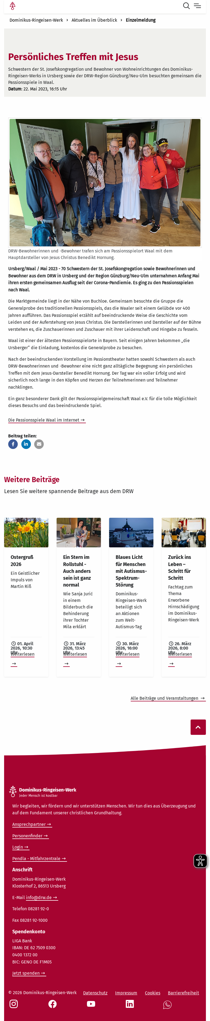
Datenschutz (95, 993)
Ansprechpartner (29, 824)
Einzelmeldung (140, 20)
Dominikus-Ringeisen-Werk (36, 20)
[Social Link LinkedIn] (131, 1007)
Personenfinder (27, 835)
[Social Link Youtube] (92, 1007)
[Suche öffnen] (187, 6)
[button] (13, 444)
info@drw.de (39, 897)
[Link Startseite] (12, 6)
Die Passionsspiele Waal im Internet (43, 420)
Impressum (126, 993)
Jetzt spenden (26, 973)
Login (17, 847)
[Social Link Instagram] (14, 1007)
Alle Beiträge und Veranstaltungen (165, 698)
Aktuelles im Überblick (94, 20)
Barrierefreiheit (183, 993)
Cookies (152, 993)
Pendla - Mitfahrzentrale (36, 858)
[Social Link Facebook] (53, 1007)
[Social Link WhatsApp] (168, 1008)
